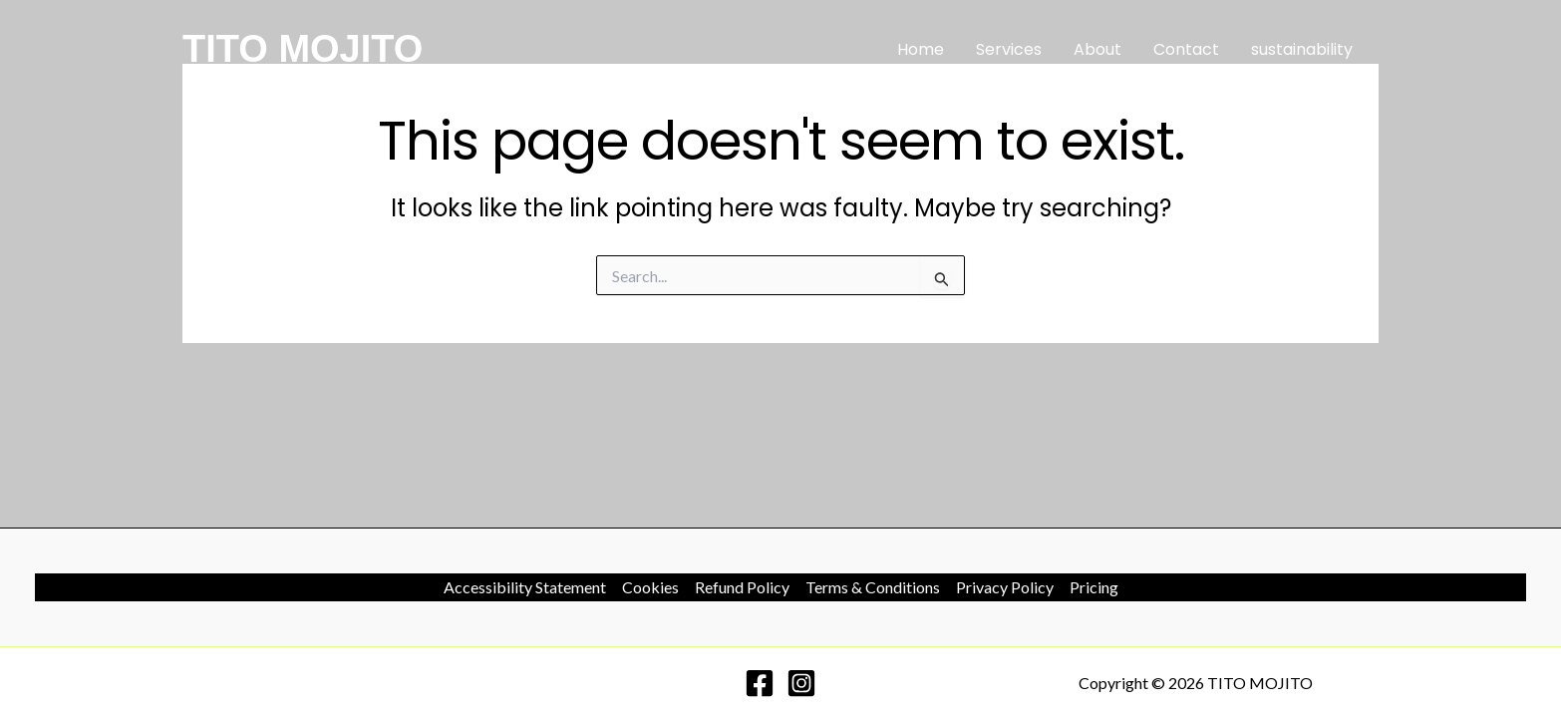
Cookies (650, 586)
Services (1009, 49)
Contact (1186, 49)
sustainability (1302, 49)
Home (920, 49)
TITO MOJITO (302, 49)
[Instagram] (801, 683)
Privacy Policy (1005, 586)
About (1097, 49)
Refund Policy (742, 586)
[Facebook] (760, 683)
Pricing (1094, 586)
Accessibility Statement (525, 586)
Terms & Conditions (872, 586)
